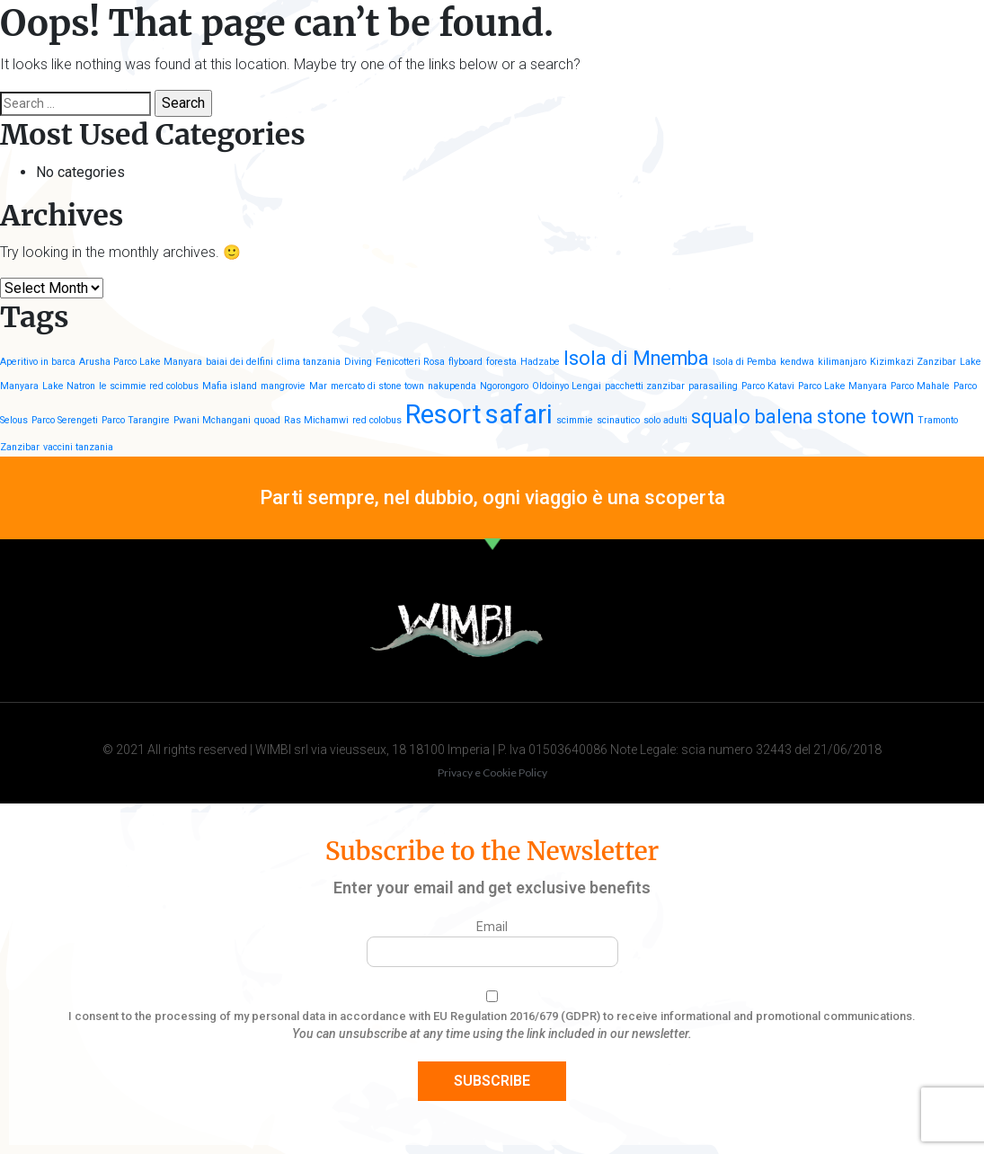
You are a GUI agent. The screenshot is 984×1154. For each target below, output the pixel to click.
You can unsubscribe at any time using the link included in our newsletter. (492, 1033)
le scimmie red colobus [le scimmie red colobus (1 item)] (149, 386)
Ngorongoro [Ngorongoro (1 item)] (504, 386)
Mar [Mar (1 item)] (318, 386)
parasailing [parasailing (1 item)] (713, 386)
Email (492, 926)
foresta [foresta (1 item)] (501, 362)
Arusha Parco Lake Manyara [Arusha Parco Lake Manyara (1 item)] (140, 362)
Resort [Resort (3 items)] (443, 414)
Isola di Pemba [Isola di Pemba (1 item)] (744, 362)
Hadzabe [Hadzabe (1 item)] (540, 362)
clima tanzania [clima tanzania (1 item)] (309, 362)
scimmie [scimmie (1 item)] (574, 420)
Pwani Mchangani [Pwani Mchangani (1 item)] (212, 420)
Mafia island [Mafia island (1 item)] (229, 386)
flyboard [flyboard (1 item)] (465, 362)
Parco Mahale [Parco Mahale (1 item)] (920, 386)
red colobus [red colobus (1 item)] (377, 420)
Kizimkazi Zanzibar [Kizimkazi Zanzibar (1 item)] (913, 362)
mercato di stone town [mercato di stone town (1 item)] (377, 386)
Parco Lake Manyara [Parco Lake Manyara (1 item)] (842, 386)
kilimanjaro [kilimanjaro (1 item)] (842, 362)
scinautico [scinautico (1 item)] (618, 420)
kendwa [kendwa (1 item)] (797, 362)
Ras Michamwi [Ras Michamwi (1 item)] (316, 420)
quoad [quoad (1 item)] (267, 420)
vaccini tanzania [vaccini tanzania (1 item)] (78, 447)
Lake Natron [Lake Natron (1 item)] (68, 386)
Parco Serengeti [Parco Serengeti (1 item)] (64, 420)
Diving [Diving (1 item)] (358, 362)
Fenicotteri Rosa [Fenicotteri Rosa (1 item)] (410, 362)
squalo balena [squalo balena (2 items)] (752, 416)
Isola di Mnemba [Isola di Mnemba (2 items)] (636, 358)
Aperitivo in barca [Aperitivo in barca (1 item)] (37, 362)
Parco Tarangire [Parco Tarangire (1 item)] (136, 420)
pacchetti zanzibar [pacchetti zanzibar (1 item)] (645, 386)
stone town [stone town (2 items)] (865, 416)
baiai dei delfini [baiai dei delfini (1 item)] (239, 362)
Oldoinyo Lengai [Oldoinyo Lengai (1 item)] (566, 386)
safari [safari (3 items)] (519, 414)
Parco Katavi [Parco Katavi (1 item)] (767, 386)
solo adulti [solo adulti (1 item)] (665, 420)
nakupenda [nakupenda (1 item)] (452, 386)
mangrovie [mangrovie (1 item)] (283, 386)
